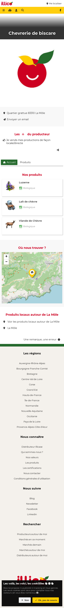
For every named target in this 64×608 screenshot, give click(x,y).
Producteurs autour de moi (32, 534)
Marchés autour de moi (32, 550)
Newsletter (32, 503)
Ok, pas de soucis (45, 600)
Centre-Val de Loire (32, 379)
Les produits (32, 462)
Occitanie (32, 416)
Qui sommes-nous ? (32, 452)
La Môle (10, 328)
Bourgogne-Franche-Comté (32, 368)
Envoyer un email (16, 119)
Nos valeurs (32, 457)
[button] (32, 274)
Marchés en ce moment (32, 539)
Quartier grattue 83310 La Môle (24, 113)
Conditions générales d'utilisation (32, 478)
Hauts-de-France (32, 395)
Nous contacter (32, 473)
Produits (25, 162)
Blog (32, 498)
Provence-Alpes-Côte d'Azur (32, 427)
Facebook (32, 509)
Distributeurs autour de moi (32, 555)
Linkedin (32, 514)
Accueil (9, 162)
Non (25, 600)
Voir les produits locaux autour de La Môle (31, 321)
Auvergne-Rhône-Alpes (32, 363)
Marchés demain (32, 544)
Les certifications (32, 468)
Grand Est (32, 389)
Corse (32, 384)
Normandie (32, 405)
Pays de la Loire (32, 421)
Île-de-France (32, 400)
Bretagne (32, 373)
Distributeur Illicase (32, 446)
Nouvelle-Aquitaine (32, 411)
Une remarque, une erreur (42, 339)
